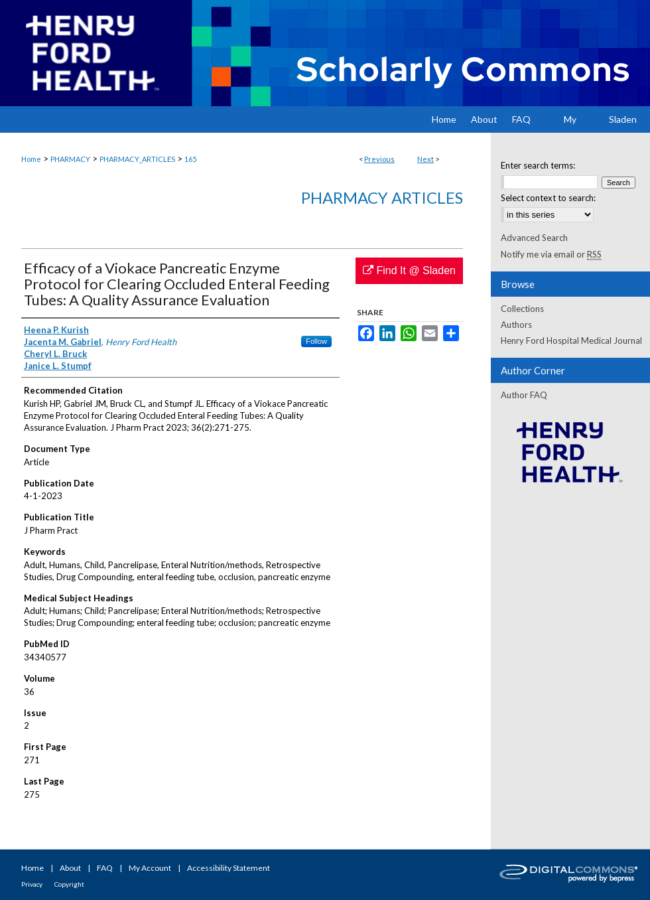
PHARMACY (70, 159)
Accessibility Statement (228, 868)
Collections (522, 308)
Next (425, 159)
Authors (516, 324)
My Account (150, 868)
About (70, 868)
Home (31, 159)
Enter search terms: (538, 165)
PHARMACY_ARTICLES (137, 159)
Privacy (31, 884)
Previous (379, 159)
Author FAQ (524, 395)
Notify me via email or (551, 254)
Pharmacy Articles (382, 197)
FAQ (105, 868)
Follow (316, 341)
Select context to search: (548, 197)
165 (190, 159)
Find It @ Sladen (409, 270)
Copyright (69, 884)
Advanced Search (534, 237)
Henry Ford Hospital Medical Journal (571, 340)
